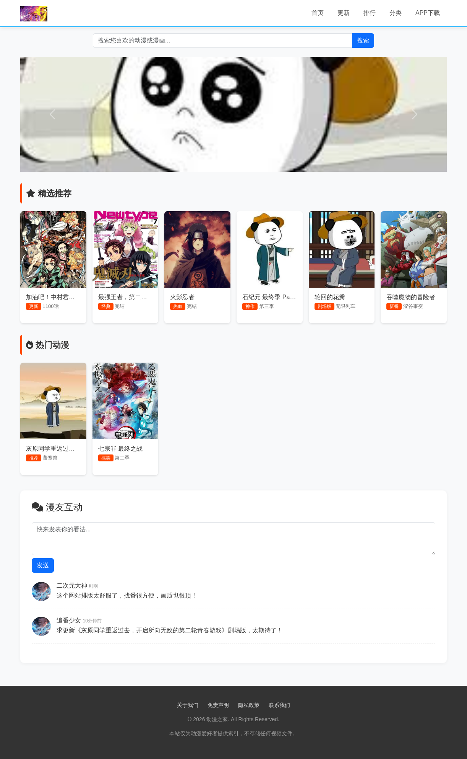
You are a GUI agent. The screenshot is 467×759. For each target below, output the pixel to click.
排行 (369, 13)
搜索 (363, 40)
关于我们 (187, 705)
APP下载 (427, 13)
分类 (395, 13)
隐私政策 (248, 705)
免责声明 (218, 705)
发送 (43, 565)
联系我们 (279, 705)
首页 (317, 13)
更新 (343, 13)
